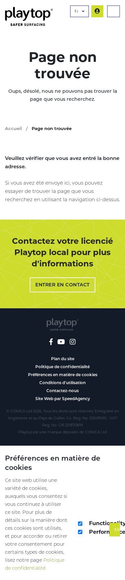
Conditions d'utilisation (62, 382)
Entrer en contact (62, 285)
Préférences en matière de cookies (62, 374)
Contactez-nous (62, 390)
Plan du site (62, 358)
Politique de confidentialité (62, 366)
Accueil (13, 128)
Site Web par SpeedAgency (62, 398)
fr (79, 11)
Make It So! (117, 529)
